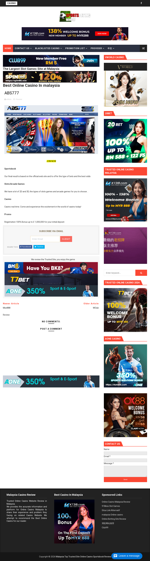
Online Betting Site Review (114, 519)
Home (8, 48)
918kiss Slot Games (111, 506)
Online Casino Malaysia (32, 509)
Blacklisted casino (47, 48)
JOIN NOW (51, 161)
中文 (110, 48)
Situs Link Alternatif (111, 510)
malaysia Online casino (112, 515)
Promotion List (75, 48)
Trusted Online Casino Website (21, 501)
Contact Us (22, 48)
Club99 (105, 527)
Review (19, 99)
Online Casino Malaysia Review (116, 502)
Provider (96, 48)
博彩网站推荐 (108, 523)
